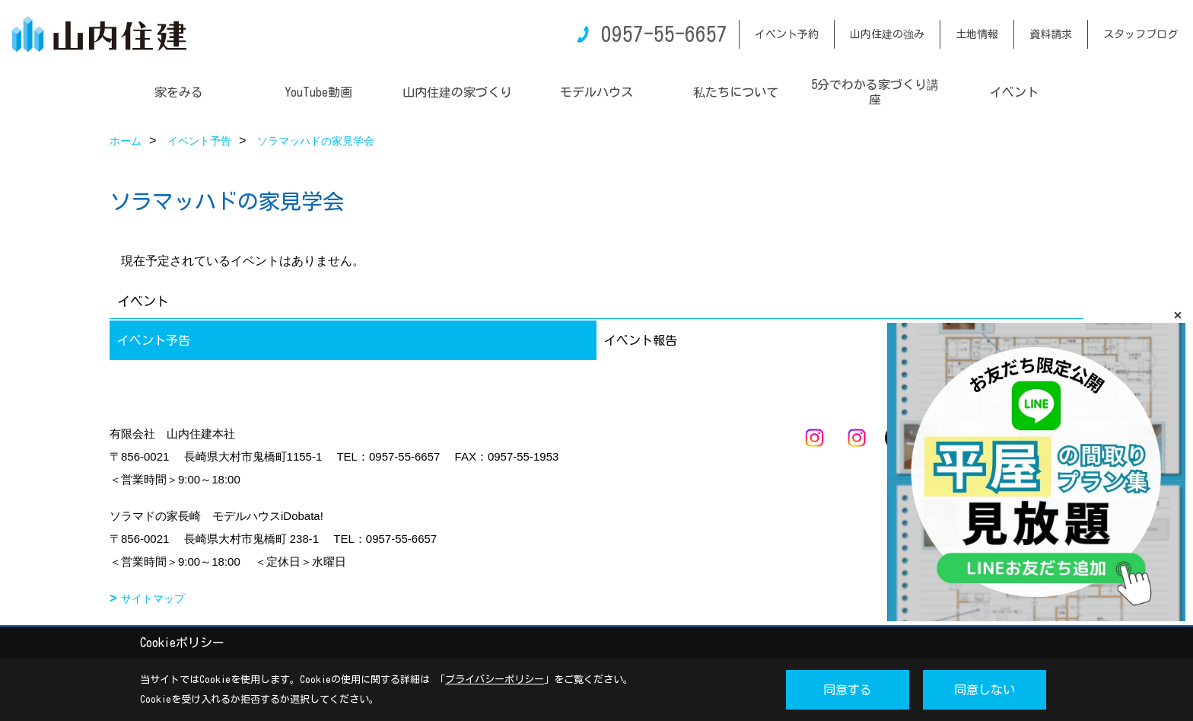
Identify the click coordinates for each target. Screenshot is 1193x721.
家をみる (178, 92)
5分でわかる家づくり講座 (875, 92)
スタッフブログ (1140, 34)
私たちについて (735, 92)
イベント (1014, 92)
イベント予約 (787, 34)
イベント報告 (640, 340)
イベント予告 (153, 340)
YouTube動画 (318, 92)
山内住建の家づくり (457, 92)
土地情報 (977, 34)
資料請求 (1050, 34)
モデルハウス (596, 92)
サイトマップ (153, 598)
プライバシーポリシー (494, 679)
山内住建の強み (887, 34)
